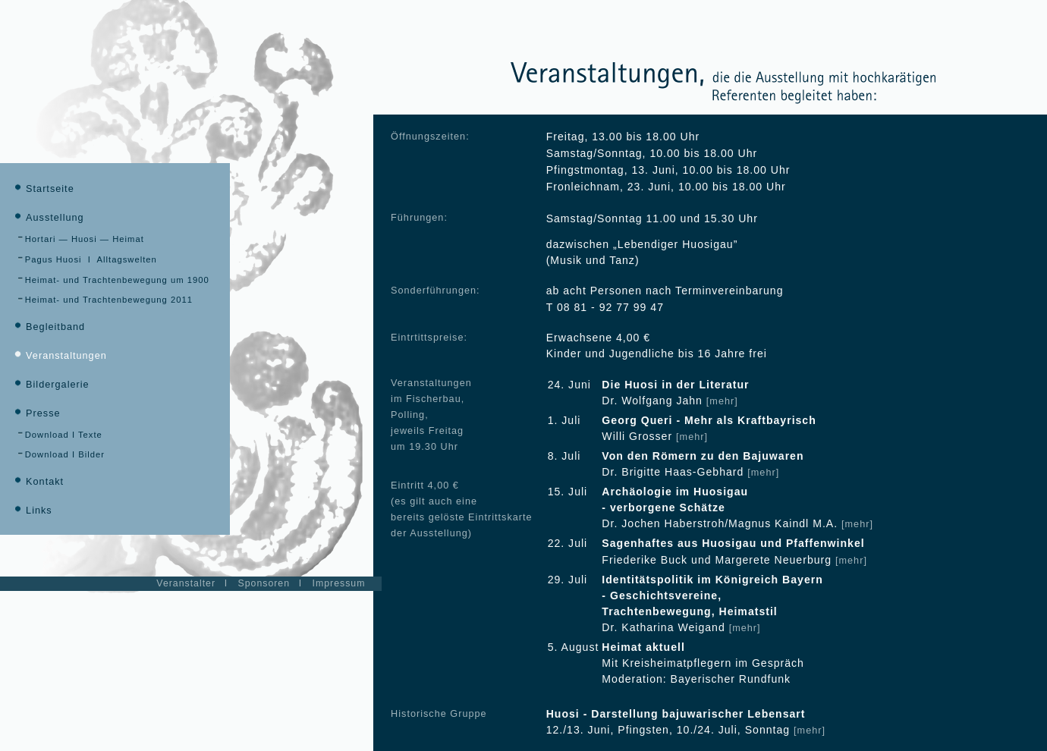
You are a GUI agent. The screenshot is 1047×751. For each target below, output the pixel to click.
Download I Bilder (61, 454)
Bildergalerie (50, 384)
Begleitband (48, 327)
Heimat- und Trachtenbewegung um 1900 (113, 279)
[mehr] (722, 401)
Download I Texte (59, 434)
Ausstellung (47, 217)
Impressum (339, 583)
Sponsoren (264, 583)
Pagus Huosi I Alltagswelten (87, 259)
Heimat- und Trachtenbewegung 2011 (105, 299)
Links (31, 510)
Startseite (42, 189)
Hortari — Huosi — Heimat (80, 239)
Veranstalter (185, 583)
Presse (35, 413)
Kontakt (37, 481)
